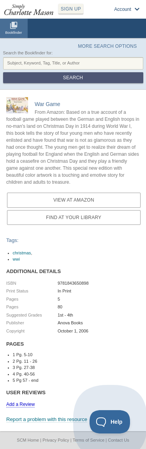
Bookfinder (13, 33)
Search (73, 77)
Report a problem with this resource (46, 419)
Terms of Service (88, 440)
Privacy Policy (55, 440)
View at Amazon (73, 200)
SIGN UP (71, 9)
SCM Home (28, 440)
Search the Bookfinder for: (28, 52)
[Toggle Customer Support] (110, 421)
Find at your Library (73, 217)
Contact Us (118, 440)
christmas (22, 253)
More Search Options (107, 46)
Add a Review (20, 404)
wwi (16, 259)
